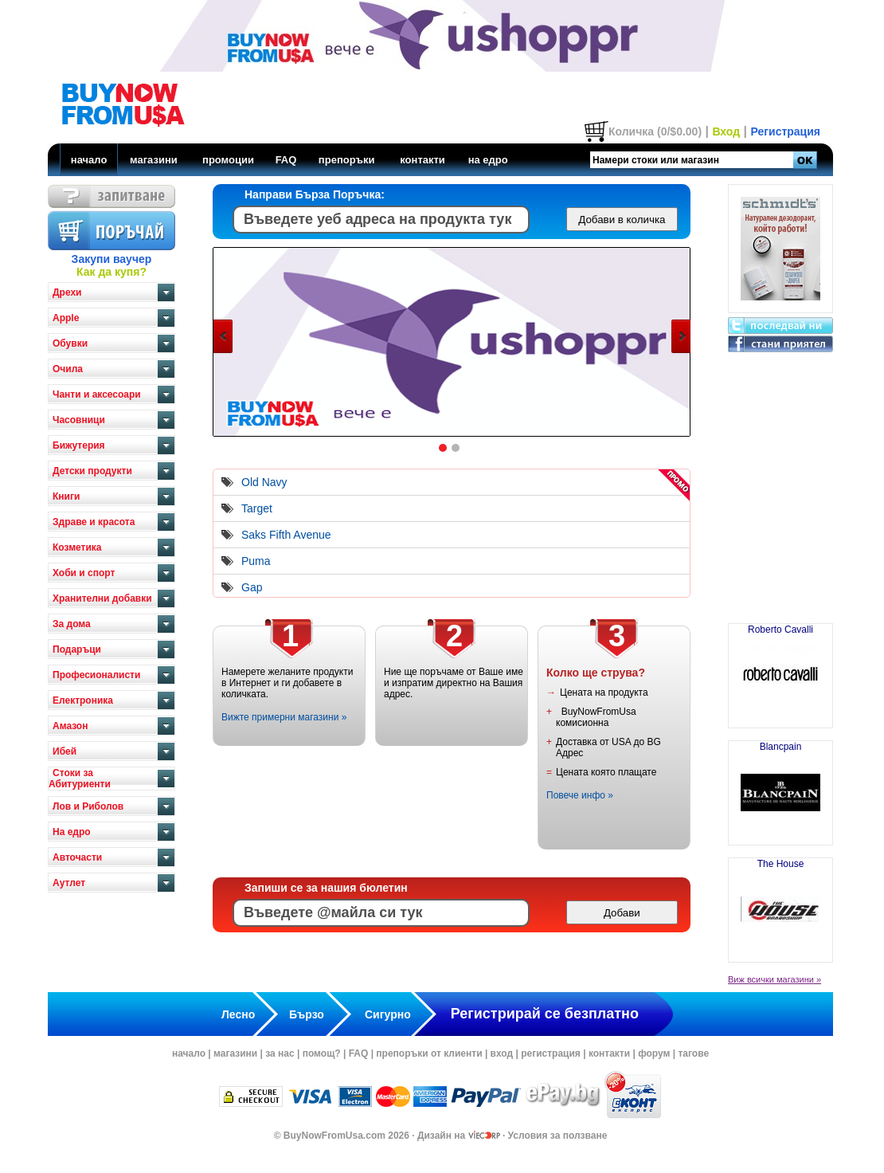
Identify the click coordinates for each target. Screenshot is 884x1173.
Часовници (79, 420)
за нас (279, 1053)
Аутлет (69, 883)
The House (780, 903)
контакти (422, 160)
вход (502, 1053)
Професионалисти (96, 675)
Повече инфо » (579, 795)
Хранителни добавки (102, 598)
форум (654, 1053)
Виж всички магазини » (774, 979)
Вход (726, 131)
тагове (693, 1053)
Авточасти (77, 857)
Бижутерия (79, 445)
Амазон (70, 726)
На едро (72, 832)
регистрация (551, 1053)
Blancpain (780, 786)
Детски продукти (92, 471)
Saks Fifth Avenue (286, 534)
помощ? (322, 1053)
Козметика (77, 547)
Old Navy (264, 482)
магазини (154, 160)
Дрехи (67, 292)
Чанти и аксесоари (97, 394)
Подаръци (77, 649)
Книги (66, 496)
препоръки (347, 160)
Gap (251, 587)
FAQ (286, 160)
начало (89, 160)
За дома (72, 624)
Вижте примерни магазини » (283, 717)
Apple (66, 318)
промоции (228, 160)
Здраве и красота (94, 522)
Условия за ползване (558, 1135)
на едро (488, 160)
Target (256, 508)
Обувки (70, 343)
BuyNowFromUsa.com (334, 1135)
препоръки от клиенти (429, 1053)
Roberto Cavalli (780, 669)
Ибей (64, 751)
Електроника (83, 700)
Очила (68, 369)
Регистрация (785, 131)
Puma (256, 561)
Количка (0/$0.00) (655, 131)
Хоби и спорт (84, 573)
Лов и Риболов (88, 806)
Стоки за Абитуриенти (80, 778)
